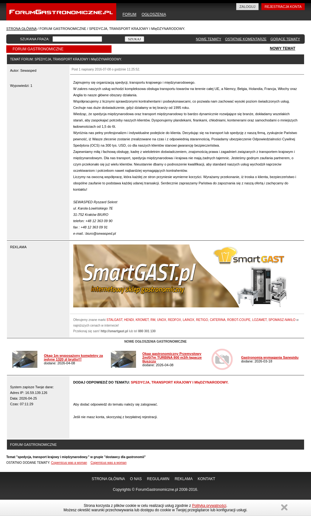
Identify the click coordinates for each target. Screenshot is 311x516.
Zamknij (284, 507)
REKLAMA (184, 479)
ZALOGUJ (247, 6)
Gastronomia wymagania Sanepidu (269, 357)
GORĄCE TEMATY (285, 39)
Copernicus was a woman (69, 462)
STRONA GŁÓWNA (21, 29)
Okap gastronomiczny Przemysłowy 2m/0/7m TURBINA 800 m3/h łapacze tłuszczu (172, 357)
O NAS (136, 479)
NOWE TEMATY (208, 39)
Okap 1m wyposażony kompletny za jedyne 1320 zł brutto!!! (73, 357)
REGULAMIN (158, 479)
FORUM (129, 14)
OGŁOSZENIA (154, 14)
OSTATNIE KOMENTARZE (245, 39)
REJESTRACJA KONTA (283, 6)
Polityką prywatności (209, 505)
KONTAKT (206, 479)
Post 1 (76, 69)
